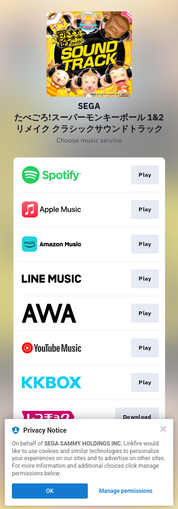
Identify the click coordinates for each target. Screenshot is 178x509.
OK (50, 491)
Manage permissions (126, 491)
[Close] (163, 428)
